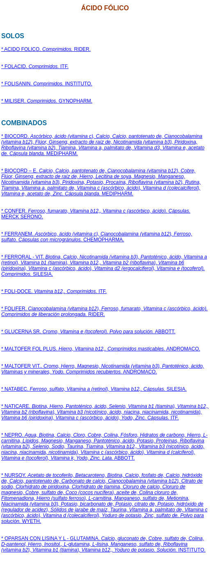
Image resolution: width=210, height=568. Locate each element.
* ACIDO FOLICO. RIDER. (46, 49)
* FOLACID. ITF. (34, 66)
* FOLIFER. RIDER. (104, 311)
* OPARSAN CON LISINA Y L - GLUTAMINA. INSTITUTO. (103, 544)
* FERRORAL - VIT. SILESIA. (104, 265)
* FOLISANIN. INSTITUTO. (46, 84)
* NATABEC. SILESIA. (94, 389)
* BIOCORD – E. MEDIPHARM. (101, 182)
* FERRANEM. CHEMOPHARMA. (96, 237)
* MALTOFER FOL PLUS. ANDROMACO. (100, 349)
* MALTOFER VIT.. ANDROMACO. (102, 369)
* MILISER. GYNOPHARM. (46, 101)
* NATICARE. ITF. (105, 412)
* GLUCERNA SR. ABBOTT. (88, 331)
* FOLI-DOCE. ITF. (54, 291)
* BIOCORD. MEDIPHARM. (103, 144)
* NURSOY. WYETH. (104, 498)
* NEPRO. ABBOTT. (104, 446)
